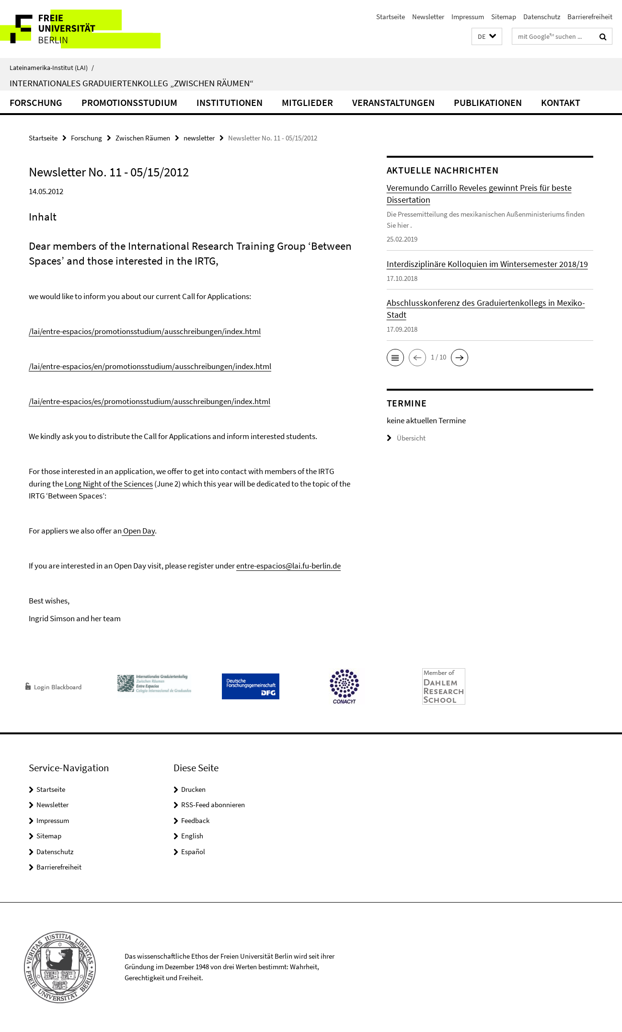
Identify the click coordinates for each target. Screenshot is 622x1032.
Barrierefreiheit (589, 16)
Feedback (195, 820)
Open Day (138, 530)
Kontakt (560, 102)
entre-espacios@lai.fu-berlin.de (288, 565)
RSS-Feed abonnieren (213, 804)
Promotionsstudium (129, 102)
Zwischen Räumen (142, 137)
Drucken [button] (193, 789)
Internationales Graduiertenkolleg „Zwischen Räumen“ (131, 83)
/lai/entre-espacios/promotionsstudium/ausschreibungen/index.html (145, 331)
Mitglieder (307, 102)
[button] (487, 37)
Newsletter (428, 16)
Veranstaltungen (393, 102)
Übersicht (406, 437)
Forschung (36, 102)
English (192, 835)
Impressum (467, 16)
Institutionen (229, 102)
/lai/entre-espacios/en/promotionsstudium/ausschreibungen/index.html (150, 366)
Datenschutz (541, 16)
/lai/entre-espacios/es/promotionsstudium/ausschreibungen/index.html (149, 401)
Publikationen (488, 102)
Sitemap (503, 16)
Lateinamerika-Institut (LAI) (52, 67)
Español (193, 851)
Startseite (390, 16)
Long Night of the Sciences (109, 483)
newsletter (199, 137)
